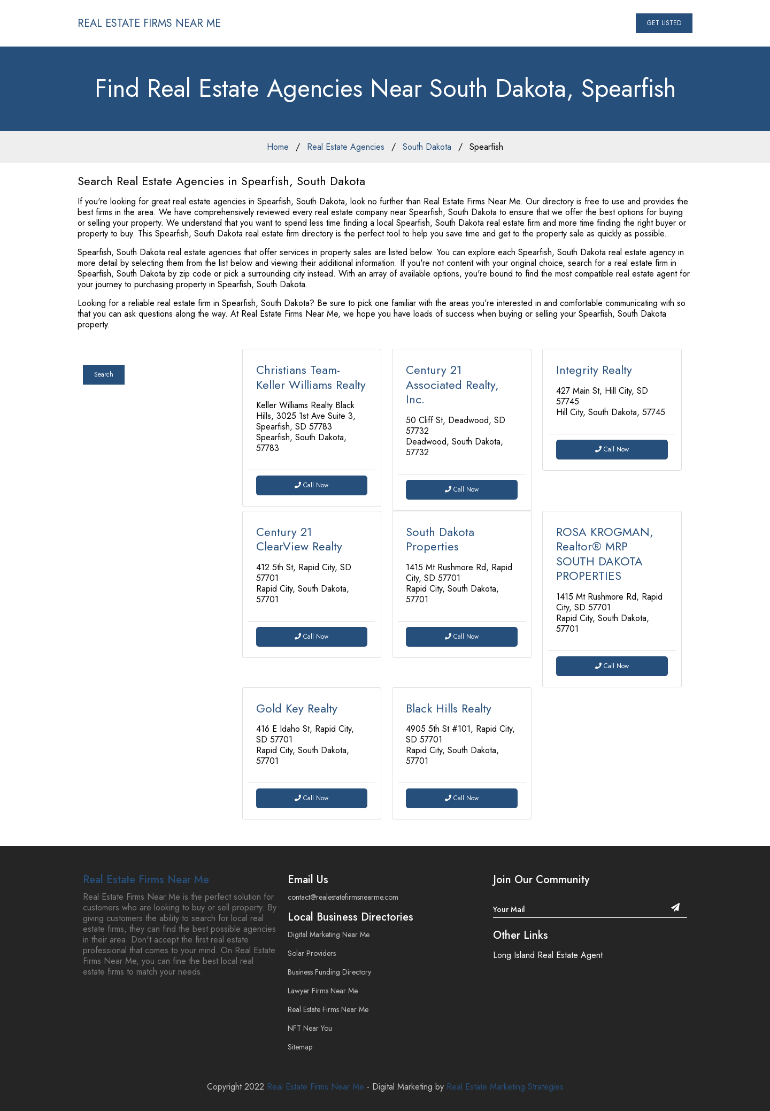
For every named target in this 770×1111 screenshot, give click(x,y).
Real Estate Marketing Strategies (505, 1087)
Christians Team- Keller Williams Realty (311, 377)
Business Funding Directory (329, 972)
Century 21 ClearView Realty (299, 539)
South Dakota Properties (440, 539)
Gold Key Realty (296, 708)
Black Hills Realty (448, 708)
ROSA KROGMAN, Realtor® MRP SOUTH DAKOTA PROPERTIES (604, 554)
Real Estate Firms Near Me (146, 879)
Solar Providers (312, 953)
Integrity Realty (594, 369)
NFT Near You (310, 1028)
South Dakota (427, 147)
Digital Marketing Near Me (328, 934)
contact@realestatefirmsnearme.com (343, 897)
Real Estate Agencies (345, 147)
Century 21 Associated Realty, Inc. (452, 384)
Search (103, 374)
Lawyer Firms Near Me (323, 990)
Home (278, 147)
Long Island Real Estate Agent (548, 955)
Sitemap (300, 1046)
